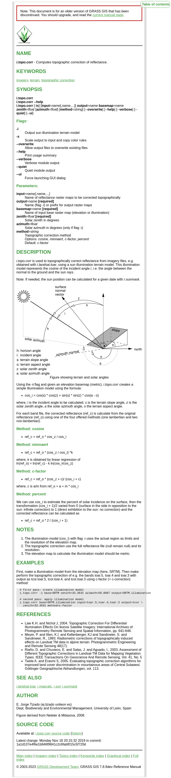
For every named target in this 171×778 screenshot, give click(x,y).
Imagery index (46, 759)
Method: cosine (30, 429)
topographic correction (58, 80)
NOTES (25, 529)
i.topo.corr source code (53, 737)
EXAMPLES (30, 562)
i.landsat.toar (26, 690)
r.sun (57, 690)
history (77, 737)
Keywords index (92, 759)
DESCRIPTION (33, 252)
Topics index (68, 759)
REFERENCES (33, 618)
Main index (24, 759)
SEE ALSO (29, 681)
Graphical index (118, 759)
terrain (34, 80)
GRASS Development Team (57, 770)
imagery (22, 80)
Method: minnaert (32, 445)
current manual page (107, 15)
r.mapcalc (44, 690)
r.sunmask (69, 690)
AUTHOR (27, 699)
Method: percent (31, 494)
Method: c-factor (31, 471)
